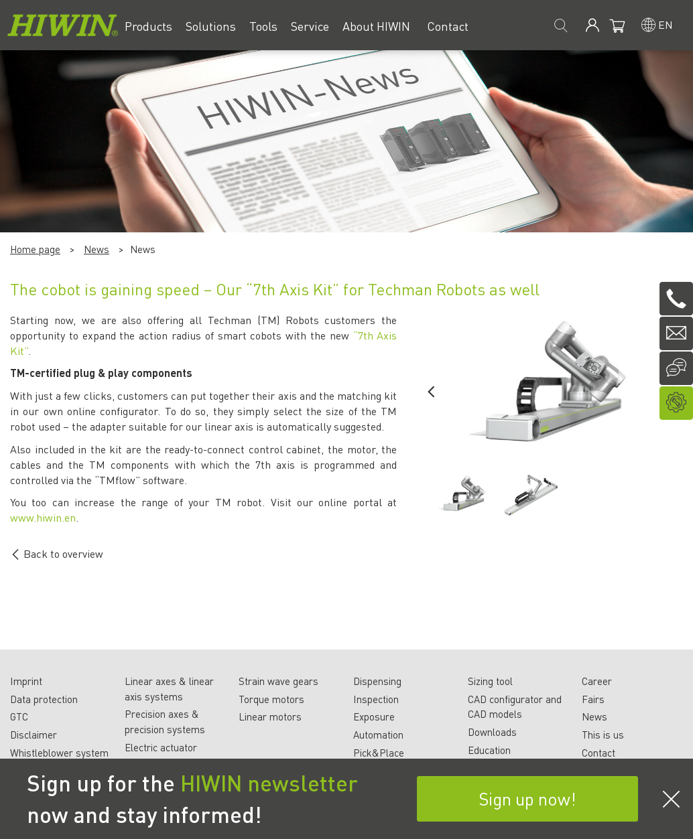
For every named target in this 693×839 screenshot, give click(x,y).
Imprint (26, 681)
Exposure (374, 716)
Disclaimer (33, 734)
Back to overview (56, 553)
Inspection (376, 699)
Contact (598, 752)
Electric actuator (161, 747)
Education (489, 750)
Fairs (593, 699)
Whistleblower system (59, 752)
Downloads (492, 732)
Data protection (44, 699)
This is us (603, 734)
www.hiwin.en (43, 517)
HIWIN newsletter (269, 783)
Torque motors (271, 699)
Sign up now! (527, 798)
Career (597, 681)
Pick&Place (378, 752)
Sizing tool (490, 681)
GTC (19, 716)
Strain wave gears (278, 681)
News (96, 249)
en (665, 24)
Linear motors (270, 716)
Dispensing (377, 681)
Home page (35, 249)
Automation (378, 734)
